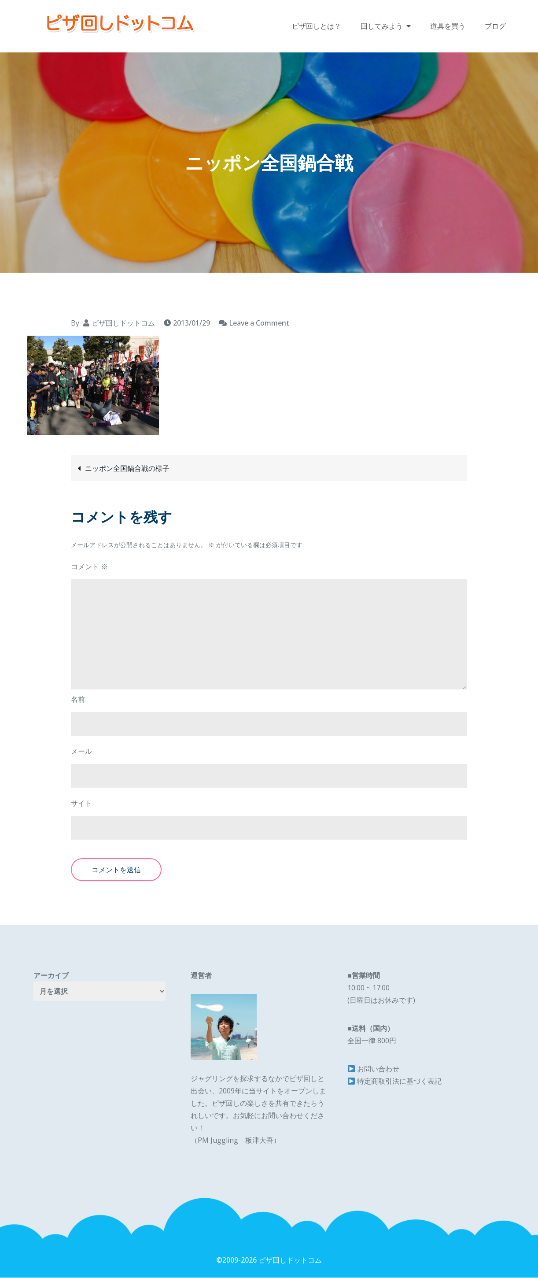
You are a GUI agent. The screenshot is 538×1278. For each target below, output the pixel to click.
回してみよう (382, 26)
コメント (89, 567)
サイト (81, 804)
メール (81, 752)
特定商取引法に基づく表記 (399, 1082)
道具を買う (447, 26)
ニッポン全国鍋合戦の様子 (127, 469)
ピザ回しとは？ (316, 26)
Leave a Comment (259, 323)
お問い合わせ (378, 1069)
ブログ (495, 26)
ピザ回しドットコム (123, 323)
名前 (78, 700)
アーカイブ (51, 976)
